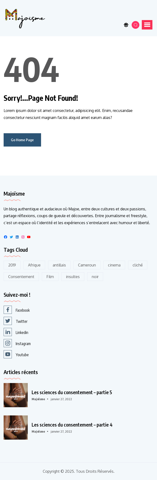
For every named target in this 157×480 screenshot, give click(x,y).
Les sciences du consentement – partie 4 (72, 425)
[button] (147, 24)
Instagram (17, 343)
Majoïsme (38, 399)
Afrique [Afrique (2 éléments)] (34, 265)
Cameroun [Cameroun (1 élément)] (87, 265)
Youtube (16, 354)
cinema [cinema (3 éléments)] (114, 265)
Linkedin (16, 332)
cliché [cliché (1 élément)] (138, 265)
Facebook (17, 310)
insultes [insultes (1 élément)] (73, 276)
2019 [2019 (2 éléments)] (12, 265)
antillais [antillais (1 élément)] (59, 265)
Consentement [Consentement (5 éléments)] (21, 276)
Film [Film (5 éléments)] (50, 276)
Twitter (16, 321)
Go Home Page (22, 140)
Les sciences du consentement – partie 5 (72, 392)
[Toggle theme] (126, 25)
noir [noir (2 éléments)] (95, 276)
